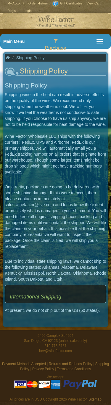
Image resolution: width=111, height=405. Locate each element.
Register (13, 10)
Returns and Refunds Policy (70, 364)
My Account (15, 3)
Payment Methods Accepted (24, 364)
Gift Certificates (67, 3)
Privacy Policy (43, 369)
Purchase (55, 45)
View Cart (93, 3)
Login (28, 10)
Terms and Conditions (74, 369)
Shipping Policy (30, 57)
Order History (38, 3)
